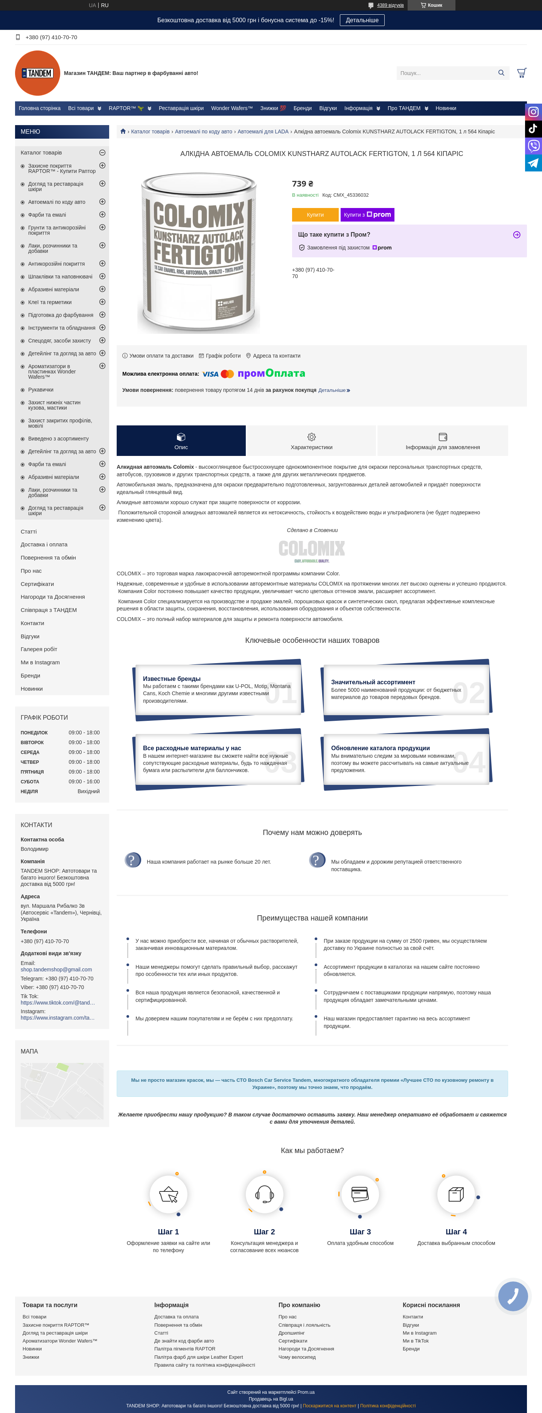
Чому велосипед (297, 1357)
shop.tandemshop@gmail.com (56, 969)
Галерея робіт (39, 649)
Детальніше (362, 20)
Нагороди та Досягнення (53, 596)
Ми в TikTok (416, 1341)
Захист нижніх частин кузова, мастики (54, 405)
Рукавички (40, 390)
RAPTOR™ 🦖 (126, 108)
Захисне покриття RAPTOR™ (56, 1325)
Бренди (303, 108)
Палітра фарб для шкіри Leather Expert (198, 1357)
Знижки (31, 1357)
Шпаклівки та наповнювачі (60, 277)
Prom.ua (306, 1392)
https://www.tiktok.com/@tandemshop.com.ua (58, 1003)
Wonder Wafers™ (232, 108)
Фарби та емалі (47, 215)
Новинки (446, 108)
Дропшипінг (292, 1333)
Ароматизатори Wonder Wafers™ (60, 1341)
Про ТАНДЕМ (404, 108)
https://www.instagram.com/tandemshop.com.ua (58, 1018)
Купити (315, 215)
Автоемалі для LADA (263, 131)
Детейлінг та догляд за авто (62, 353)
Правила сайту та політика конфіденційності (204, 1365)
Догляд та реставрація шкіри (55, 186)
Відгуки (328, 108)
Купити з (367, 214)
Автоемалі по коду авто (203, 131)
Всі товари (81, 108)
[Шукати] (501, 73)
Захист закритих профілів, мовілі (60, 423)
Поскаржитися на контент (329, 1405)
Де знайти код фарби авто (184, 1341)
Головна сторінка (40, 108)
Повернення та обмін (48, 557)
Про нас (31, 570)
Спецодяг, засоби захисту (59, 341)
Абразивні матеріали (53, 289)
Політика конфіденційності (388, 1405)
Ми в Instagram (40, 662)
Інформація (358, 108)
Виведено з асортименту (58, 439)
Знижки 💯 (273, 108)
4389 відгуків (390, 5)
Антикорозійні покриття (56, 264)
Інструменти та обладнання (62, 328)
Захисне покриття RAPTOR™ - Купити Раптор (62, 168)
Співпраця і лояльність (304, 1325)
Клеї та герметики (50, 302)
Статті (29, 531)
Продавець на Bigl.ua (271, 1399)
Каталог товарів (150, 131)
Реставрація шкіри (181, 108)
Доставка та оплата (176, 1317)
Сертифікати (37, 584)
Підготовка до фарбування (60, 315)
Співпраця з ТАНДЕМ (49, 610)
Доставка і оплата (44, 544)
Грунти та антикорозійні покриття (57, 230)
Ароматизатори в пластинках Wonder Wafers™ (52, 371)
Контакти (32, 623)
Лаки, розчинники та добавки (52, 248)
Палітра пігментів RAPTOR (184, 1349)
